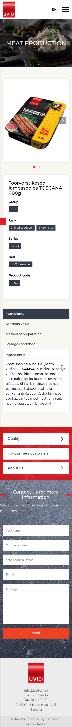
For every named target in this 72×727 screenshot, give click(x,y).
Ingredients (15, 314)
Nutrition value (17, 324)
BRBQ (15, 246)
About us (15, 468)
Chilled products (22, 227)
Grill (13, 209)
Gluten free (46, 227)
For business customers (28, 453)
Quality (14, 438)
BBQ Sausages (21, 264)
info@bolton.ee (36, 690)
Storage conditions (20, 344)
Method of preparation (23, 334)
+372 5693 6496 (36, 695)
